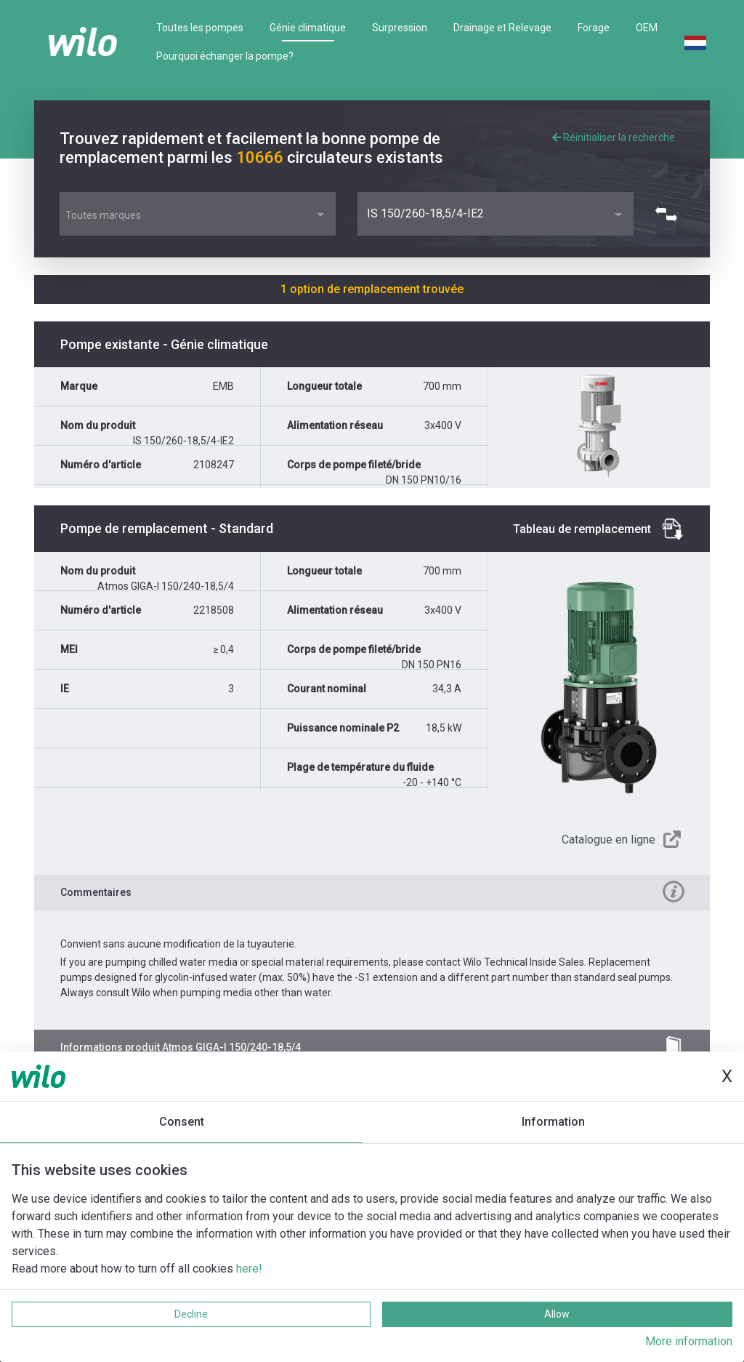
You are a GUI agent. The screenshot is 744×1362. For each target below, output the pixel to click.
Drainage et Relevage (502, 27)
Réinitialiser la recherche (613, 137)
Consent (181, 1122)
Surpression (399, 27)
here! (249, 1268)
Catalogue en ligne (608, 839)
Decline (191, 1314)
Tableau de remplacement (582, 529)
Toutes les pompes (199, 27)
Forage (594, 27)
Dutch (695, 43)
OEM (647, 27)
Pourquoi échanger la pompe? (225, 56)
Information (553, 1122)
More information (688, 1341)
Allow (557, 1314)
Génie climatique (308, 27)
